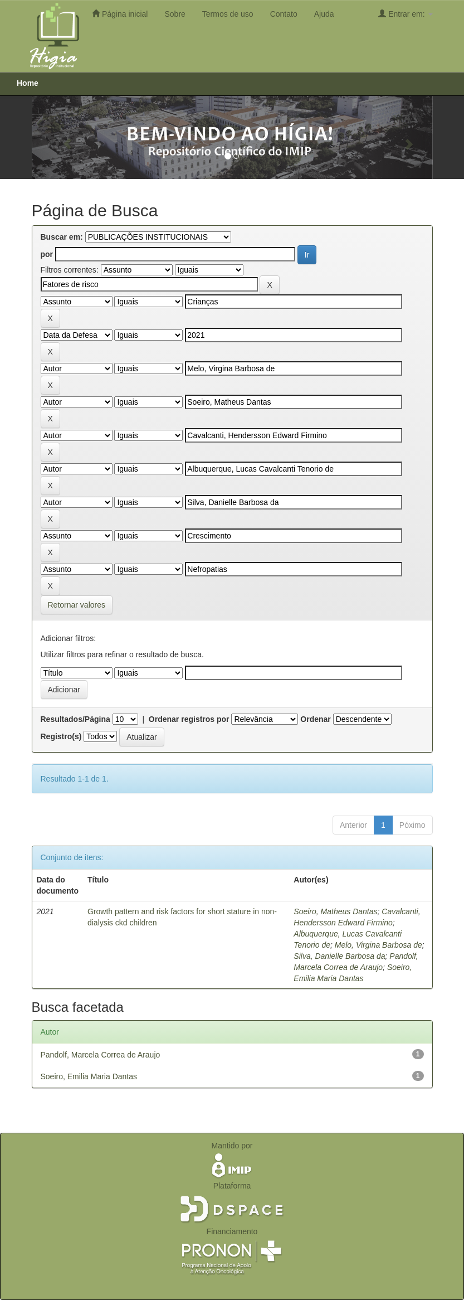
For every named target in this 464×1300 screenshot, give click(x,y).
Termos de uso (227, 13)
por (47, 254)
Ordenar (315, 719)
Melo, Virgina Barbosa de (378, 944)
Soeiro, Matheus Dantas (335, 911)
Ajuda (324, 13)
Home (27, 83)
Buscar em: (62, 236)
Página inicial (120, 13)
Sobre (174, 13)
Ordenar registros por (189, 719)
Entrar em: (405, 13)
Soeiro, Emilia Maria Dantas (89, 1076)
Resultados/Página (75, 719)
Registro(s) (61, 736)
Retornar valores (77, 604)
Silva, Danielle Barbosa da (339, 956)
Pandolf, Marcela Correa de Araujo (100, 1054)
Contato (283, 13)
